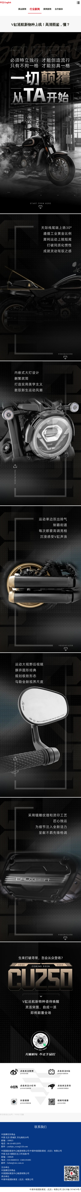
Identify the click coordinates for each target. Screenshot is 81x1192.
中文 (2, 2)
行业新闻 (35, 9)
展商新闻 (47, 9)
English (8, 2)
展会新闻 (22, 9)
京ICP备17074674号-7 (71, 1189)
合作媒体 (59, 9)
